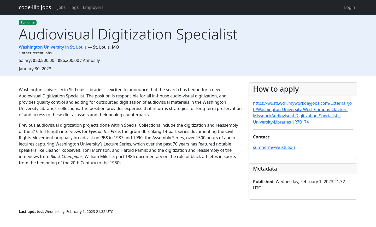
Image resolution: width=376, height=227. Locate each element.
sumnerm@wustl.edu (274, 147)
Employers (93, 7)
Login (349, 7)
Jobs (61, 7)
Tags (74, 7)
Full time (27, 22)
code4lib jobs (35, 7)
